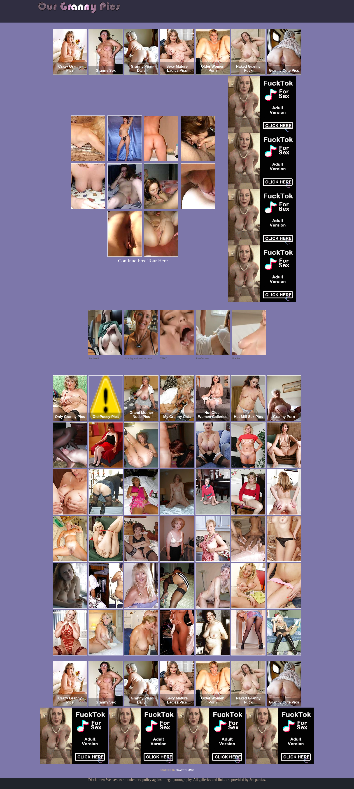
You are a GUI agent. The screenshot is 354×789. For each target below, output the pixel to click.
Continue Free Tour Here (143, 260)
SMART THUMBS (185, 770)
